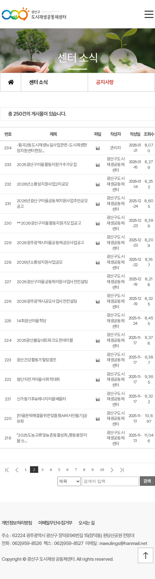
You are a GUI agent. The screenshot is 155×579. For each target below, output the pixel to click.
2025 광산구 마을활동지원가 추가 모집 (47, 164)
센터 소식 (38, 82)
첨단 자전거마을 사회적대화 (38, 379)
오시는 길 (87, 523)
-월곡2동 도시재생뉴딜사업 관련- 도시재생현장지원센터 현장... (52, 147)
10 (102, 469)
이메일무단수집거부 (55, 523)
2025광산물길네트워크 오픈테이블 (45, 340)
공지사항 (105, 82)
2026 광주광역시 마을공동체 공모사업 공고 (50, 242)
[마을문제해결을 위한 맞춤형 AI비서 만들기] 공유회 (52, 418)
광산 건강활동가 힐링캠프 (36, 359)
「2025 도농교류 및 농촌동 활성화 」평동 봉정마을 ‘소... (52, 438)
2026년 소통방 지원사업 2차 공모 (43, 183)
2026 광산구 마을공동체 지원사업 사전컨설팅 (52, 281)
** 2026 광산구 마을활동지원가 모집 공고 (49, 223)
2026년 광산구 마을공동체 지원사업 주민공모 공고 (52, 203)
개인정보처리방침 (17, 523)
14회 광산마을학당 (31, 320)
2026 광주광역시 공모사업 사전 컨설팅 (47, 301)
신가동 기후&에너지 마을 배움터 (41, 398)
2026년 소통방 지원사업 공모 (40, 262)
